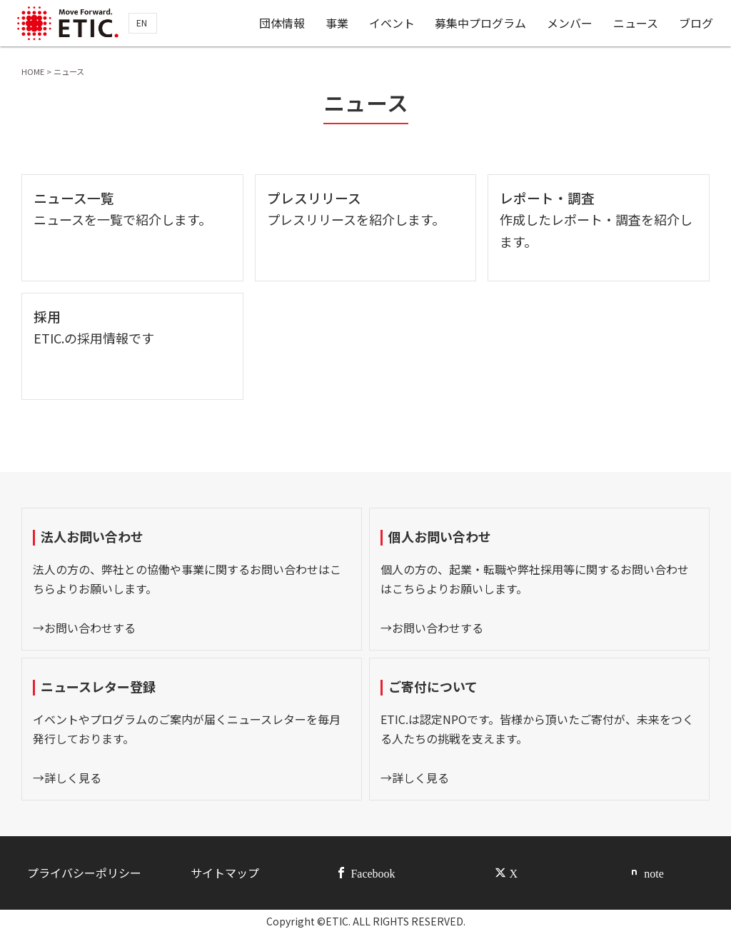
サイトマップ (225, 872)
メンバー (570, 23)
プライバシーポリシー (84, 872)
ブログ (696, 23)
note (654, 872)
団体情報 (283, 23)
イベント (392, 23)
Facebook (373, 872)
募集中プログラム (481, 23)
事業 (337, 23)
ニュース (636, 23)
